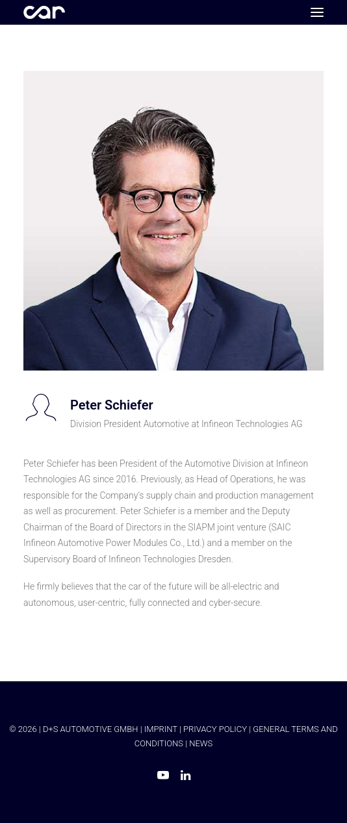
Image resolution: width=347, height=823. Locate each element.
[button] (317, 12)
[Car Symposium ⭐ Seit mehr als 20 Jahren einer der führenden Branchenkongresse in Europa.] (44, 12)
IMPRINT (160, 729)
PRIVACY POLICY (215, 729)
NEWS (200, 743)
